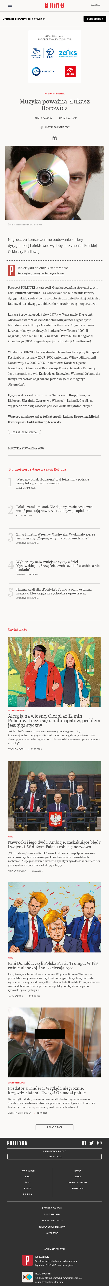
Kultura (27, 1194)
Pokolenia (78, 1188)
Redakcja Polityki (52, 1208)
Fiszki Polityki (43, 1274)
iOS (37, 1257)
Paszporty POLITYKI (54, 94)
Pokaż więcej (54, 1127)
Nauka (77, 1171)
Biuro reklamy (52, 1214)
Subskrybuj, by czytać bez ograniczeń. (40, 273)
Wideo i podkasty (77, 1182)
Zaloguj (95, 5)
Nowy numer (28, 1171)
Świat (28, 1182)
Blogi (78, 1177)
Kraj (27, 1177)
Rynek (27, 1188)
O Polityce (52, 1233)
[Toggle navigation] (10, 5)
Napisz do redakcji (52, 1220)
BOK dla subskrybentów (52, 1227)
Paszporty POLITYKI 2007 (24, 432)
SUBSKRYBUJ (95, 19)
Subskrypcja (54, 1157)
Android (44, 1257)
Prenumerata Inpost (54, 1151)
